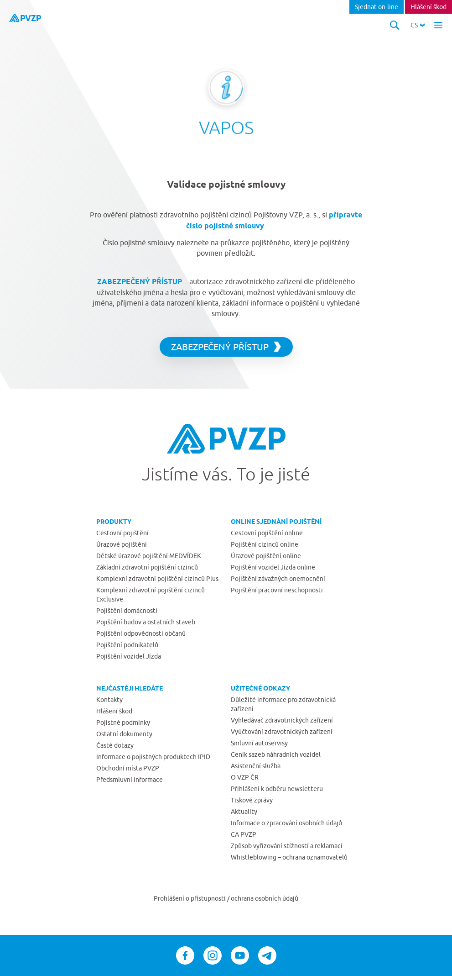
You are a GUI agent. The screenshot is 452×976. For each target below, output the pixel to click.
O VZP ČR (245, 777)
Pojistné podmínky (123, 722)
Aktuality (244, 811)
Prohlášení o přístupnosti (190, 898)
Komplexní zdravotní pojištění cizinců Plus (157, 578)
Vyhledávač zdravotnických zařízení (282, 720)
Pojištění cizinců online (264, 544)
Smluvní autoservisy (259, 743)
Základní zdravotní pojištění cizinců (147, 567)
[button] (417, 25)
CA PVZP (243, 834)
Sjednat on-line (376, 7)
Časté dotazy (115, 745)
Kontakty (109, 699)
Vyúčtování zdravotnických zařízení (282, 731)
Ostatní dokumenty (124, 734)
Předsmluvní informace (129, 779)
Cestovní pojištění (122, 533)
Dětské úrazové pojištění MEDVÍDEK (148, 555)
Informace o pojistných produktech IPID (153, 756)
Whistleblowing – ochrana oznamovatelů (289, 857)
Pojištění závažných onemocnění (278, 578)
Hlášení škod (428, 7)
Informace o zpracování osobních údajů (286, 823)
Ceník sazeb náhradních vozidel (276, 754)
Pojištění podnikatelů (127, 645)
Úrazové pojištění (121, 544)
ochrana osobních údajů (264, 898)
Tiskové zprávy (252, 800)
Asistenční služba (256, 766)
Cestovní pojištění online (267, 533)
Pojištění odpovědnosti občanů (141, 633)
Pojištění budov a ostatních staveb (145, 622)
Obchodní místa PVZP (127, 768)
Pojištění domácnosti (126, 610)
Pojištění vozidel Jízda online (273, 567)
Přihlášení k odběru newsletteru (277, 788)
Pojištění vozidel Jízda (128, 656)
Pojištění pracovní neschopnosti (277, 590)
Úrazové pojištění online (266, 555)
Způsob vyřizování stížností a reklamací (287, 845)
